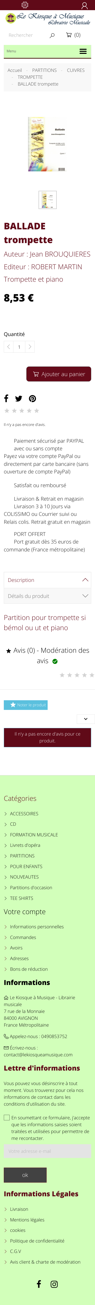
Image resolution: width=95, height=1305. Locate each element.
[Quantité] (19, 347)
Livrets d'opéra (25, 845)
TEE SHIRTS (21, 898)
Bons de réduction (29, 969)
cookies (18, 1230)
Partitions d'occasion (31, 888)
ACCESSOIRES (24, 814)
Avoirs (16, 948)
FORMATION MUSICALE (34, 835)
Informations (27, 982)
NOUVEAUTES (24, 877)
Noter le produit (27, 704)
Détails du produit (28, 595)
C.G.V (15, 1251)
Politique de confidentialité (37, 1241)
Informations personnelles (37, 927)
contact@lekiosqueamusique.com (38, 1055)
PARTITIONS (22, 856)
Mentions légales (27, 1220)
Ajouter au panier (58, 374)
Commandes (23, 937)
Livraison (19, 1209)
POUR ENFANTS (26, 867)
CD (13, 824)
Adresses (19, 959)
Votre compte (25, 911)
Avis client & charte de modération (45, 1262)
